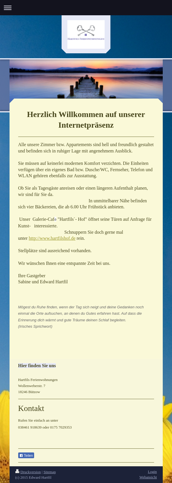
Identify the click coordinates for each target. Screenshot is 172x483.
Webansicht (148, 477)
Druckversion (28, 472)
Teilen (26, 456)
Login (152, 471)
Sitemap (49, 472)
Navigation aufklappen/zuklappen (86, 7)
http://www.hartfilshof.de (52, 238)
